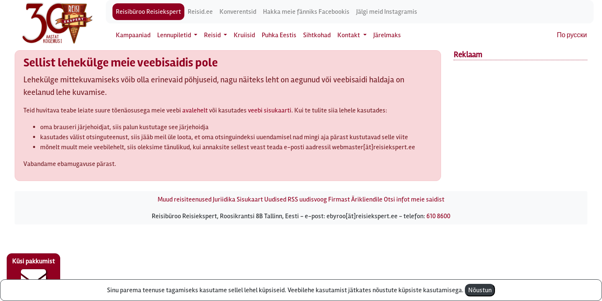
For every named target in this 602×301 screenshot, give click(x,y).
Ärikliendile (367, 199)
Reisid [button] (213, 35)
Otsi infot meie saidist (414, 199)
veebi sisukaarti (269, 110)
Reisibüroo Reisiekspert (148, 12)
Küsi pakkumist (33, 274)
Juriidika (224, 199)
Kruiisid (244, 35)
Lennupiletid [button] (174, 35)
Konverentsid (237, 12)
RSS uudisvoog (307, 199)
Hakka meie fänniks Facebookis (306, 12)
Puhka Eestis (279, 35)
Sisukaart (250, 199)
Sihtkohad (317, 35)
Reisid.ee (200, 12)
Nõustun (480, 290)
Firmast (339, 199)
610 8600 (438, 216)
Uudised (275, 199)
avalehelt (195, 110)
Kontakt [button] (349, 35)
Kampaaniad (133, 35)
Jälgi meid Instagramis (386, 12)
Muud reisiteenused (185, 199)
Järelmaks (387, 35)
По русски (572, 35)
